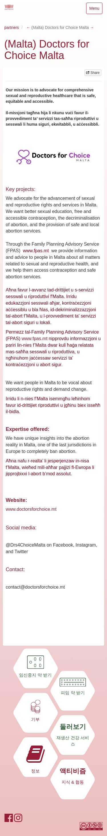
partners (11, 27)
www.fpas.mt (35, 338)
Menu (94, 9)
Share (93, 73)
